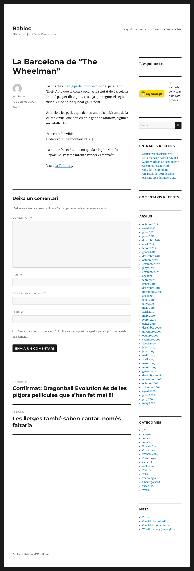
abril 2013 (148, 244)
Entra (145, 517)
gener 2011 (148, 284)
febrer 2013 (149, 248)
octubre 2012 (150, 260)
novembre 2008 (151, 379)
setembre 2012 (151, 264)
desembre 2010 (151, 288)
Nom (17, 275)
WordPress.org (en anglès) (158, 529)
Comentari (22, 217)
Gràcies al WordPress (37, 554)
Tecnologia (149, 478)
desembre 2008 (151, 375)
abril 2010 (148, 311)
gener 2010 (149, 323)
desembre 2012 (151, 256)
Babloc (22, 28)
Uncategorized (151, 482)
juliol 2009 (148, 347)
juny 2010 (148, 303)
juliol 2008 (148, 395)
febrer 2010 (149, 319)
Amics (16, 106)
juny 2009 (148, 351)
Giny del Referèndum (155, 169)
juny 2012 (148, 268)
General (147, 462)
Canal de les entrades (154, 521)
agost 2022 (149, 228)
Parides (146, 470)
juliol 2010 (148, 299)
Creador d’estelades (166, 29)
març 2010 (148, 315)
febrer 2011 (149, 280)
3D (144, 430)
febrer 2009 (149, 367)
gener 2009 (149, 371)
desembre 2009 (151, 327)
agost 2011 (148, 276)
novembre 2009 (151, 331)
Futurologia (149, 458)
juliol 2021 (148, 232)
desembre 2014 (151, 240)
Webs (145, 490)
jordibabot (19, 96)
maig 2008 (148, 403)
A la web (147, 434)
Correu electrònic (29, 293)
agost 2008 (149, 391)
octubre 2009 (150, 335)
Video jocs (148, 486)
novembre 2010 (151, 292)
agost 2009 (149, 343)
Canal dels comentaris (155, 525)
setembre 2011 (151, 272)
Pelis (145, 474)
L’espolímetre (131, 29)
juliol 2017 (148, 236)
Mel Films (148, 466)
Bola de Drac (149, 446)
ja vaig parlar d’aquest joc (83, 86)
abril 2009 (148, 359)
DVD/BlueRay (150, 454)
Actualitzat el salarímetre (157, 154)
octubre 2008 (150, 383)
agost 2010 (148, 296)
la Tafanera (63, 165)
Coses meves (150, 450)
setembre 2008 (151, 387)
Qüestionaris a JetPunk (156, 165)
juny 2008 (148, 399)
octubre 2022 (150, 224)
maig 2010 (148, 307)
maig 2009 (148, 355)
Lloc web (20, 311)
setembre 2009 (151, 339)
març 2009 (148, 363)
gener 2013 (148, 252)
